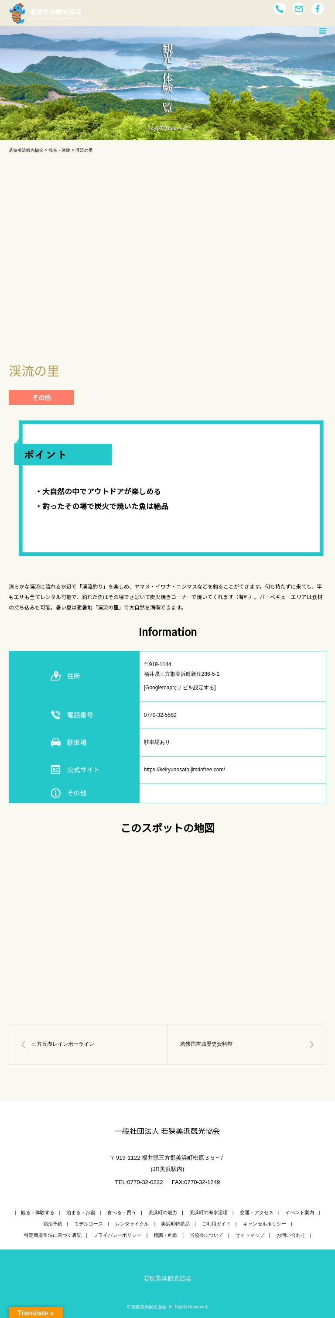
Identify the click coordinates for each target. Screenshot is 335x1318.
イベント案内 (299, 1212)
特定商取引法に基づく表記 (53, 1235)
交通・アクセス (256, 1212)
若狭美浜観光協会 (167, 1278)
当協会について (206, 1235)
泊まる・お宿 (80, 1212)
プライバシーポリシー (117, 1235)
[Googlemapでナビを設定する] (180, 688)
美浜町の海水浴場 (208, 1212)
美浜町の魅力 (162, 1212)
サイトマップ (250, 1235)
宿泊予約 (52, 1223)
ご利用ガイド (216, 1223)
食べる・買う (121, 1212)
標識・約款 (166, 1235)
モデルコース (88, 1223)
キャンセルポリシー (264, 1223)
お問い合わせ (291, 1235)
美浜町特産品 (175, 1223)
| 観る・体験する (35, 1212)
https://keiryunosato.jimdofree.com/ (184, 770)
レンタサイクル (132, 1223)
